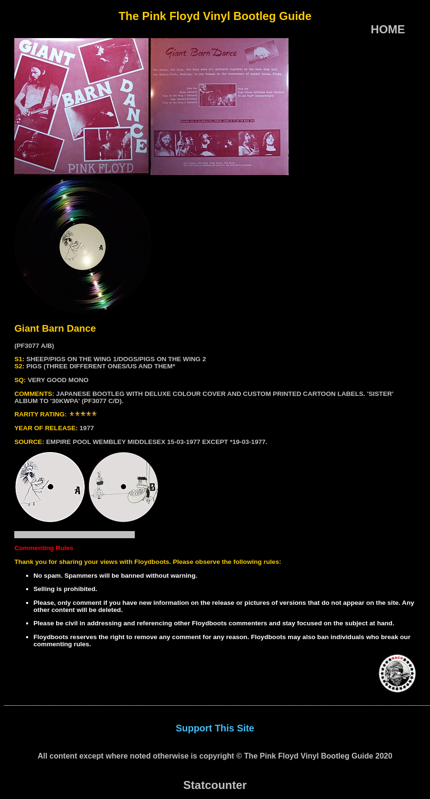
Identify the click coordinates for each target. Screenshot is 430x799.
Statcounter (215, 785)
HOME (388, 29)
